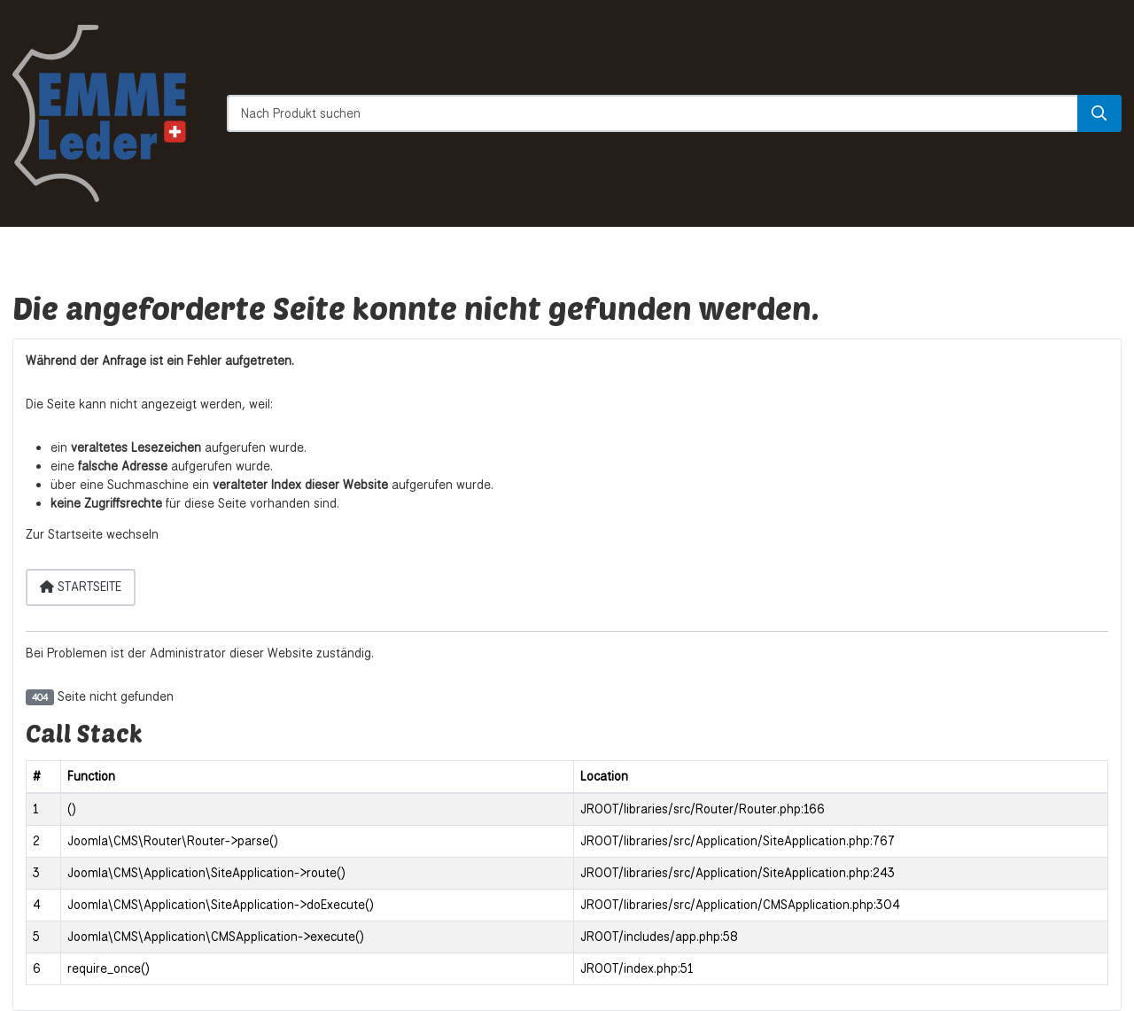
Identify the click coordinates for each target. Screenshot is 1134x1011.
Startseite (80, 587)
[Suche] (1099, 113)
